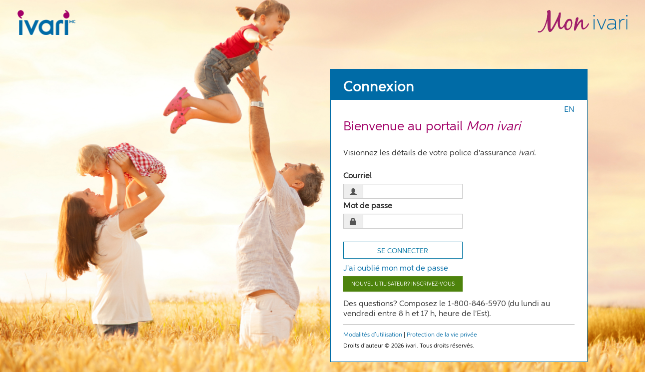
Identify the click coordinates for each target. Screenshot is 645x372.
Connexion (378, 87)
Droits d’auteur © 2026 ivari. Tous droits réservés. (408, 346)
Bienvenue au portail (432, 126)
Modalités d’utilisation (372, 335)
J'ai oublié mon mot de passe (395, 269)
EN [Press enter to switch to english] (569, 110)
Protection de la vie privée (442, 335)
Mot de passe (367, 206)
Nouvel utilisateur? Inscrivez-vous (403, 284)
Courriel (357, 176)
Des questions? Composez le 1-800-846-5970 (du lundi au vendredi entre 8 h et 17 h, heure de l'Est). (446, 309)
